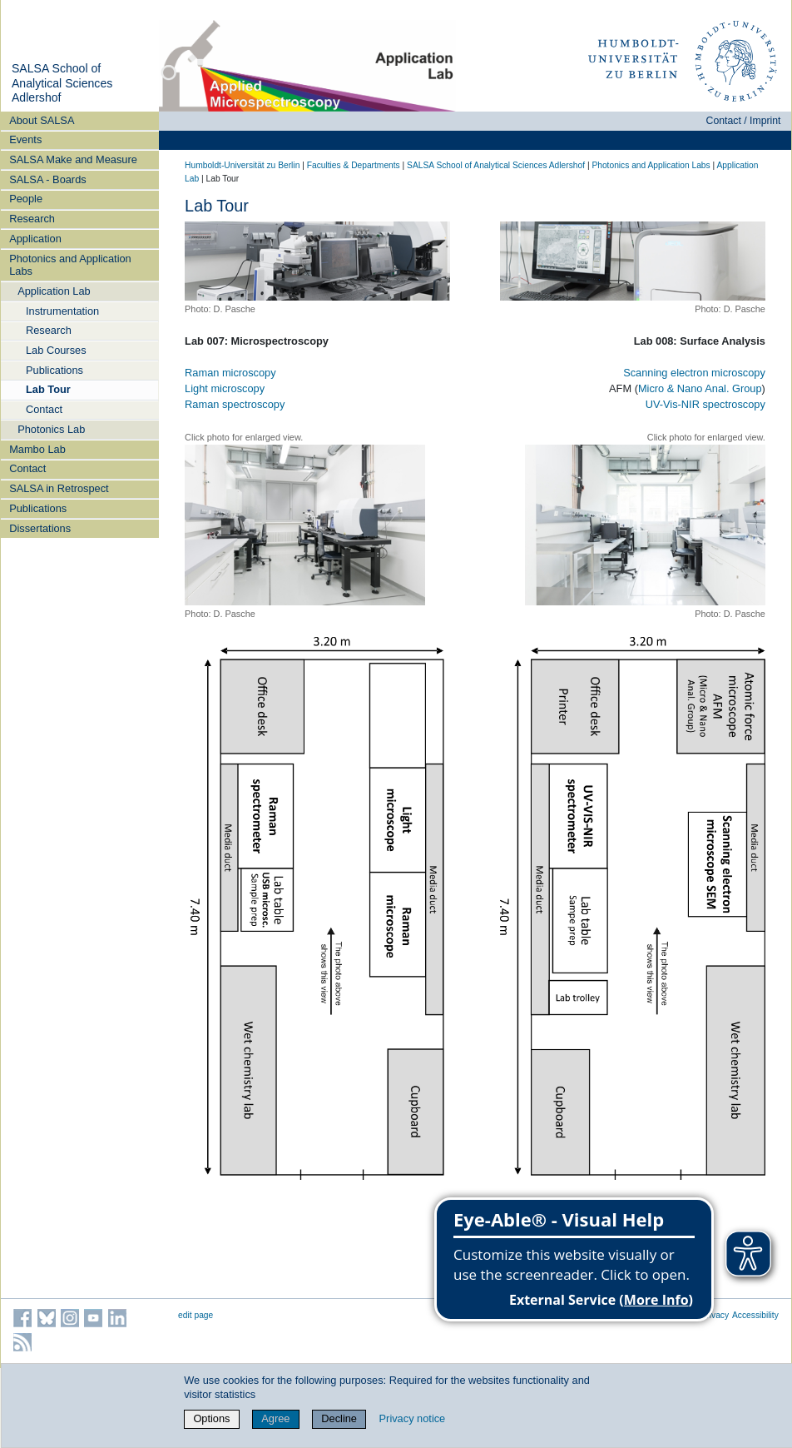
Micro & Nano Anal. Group (700, 388)
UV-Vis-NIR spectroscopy (705, 404)
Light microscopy (225, 388)
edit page (195, 1315)
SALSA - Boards (47, 179)
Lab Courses (56, 350)
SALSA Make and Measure (73, 159)
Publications (54, 370)
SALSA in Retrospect (59, 488)
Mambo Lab (37, 449)
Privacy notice (412, 1418)
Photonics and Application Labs (70, 264)
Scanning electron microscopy (694, 372)
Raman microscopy (230, 372)
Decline (339, 1418)
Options (211, 1418)
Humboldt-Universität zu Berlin (242, 165)
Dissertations (40, 528)
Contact (44, 409)
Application (35, 238)
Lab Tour (48, 389)
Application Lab (54, 291)
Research (32, 218)
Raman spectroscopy (235, 404)
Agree (275, 1418)
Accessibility (755, 1315)
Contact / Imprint (743, 121)
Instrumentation (62, 311)
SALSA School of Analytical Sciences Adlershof (62, 83)
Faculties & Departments (353, 165)
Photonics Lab (51, 429)
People (25, 198)
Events (25, 139)
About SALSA (41, 120)
